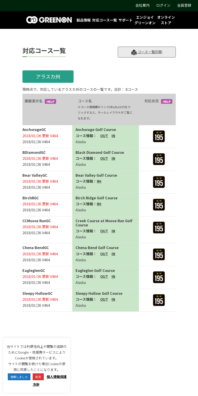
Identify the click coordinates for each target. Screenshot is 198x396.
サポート (125, 20)
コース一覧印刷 (146, 52)
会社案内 (142, 5)
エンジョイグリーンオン (145, 19)
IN (113, 135)
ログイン (163, 5)
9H (99, 181)
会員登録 (184, 5)
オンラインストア (166, 19)
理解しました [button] (19, 377)
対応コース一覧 (104, 20)
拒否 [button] (38, 377)
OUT (104, 135)
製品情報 (83, 20)
